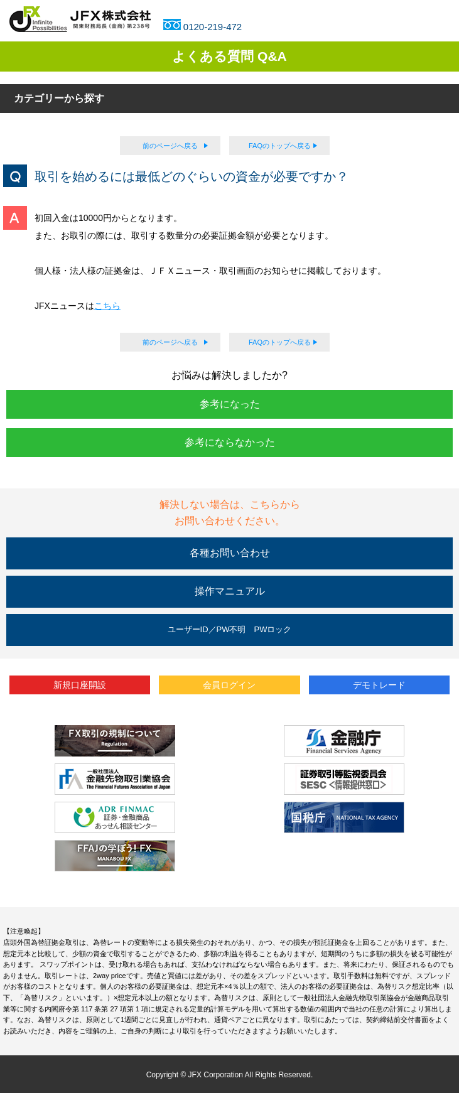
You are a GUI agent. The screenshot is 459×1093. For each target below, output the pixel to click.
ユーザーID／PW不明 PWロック (230, 629)
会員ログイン (229, 685)
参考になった (230, 404)
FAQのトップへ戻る (280, 145)
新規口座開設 (79, 685)
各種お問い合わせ (230, 552)
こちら (107, 306)
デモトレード (379, 685)
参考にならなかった (230, 442)
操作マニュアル (230, 591)
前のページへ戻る (170, 145)
